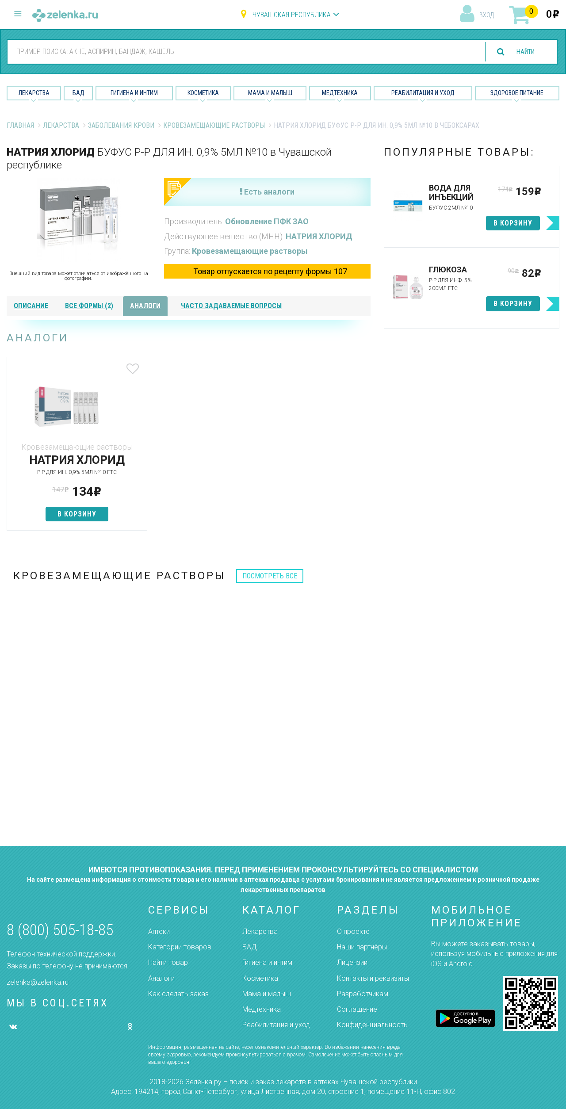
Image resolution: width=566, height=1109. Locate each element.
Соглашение (357, 1009)
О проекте (353, 931)
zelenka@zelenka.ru (38, 982)
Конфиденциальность (372, 1025)
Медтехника (340, 92)
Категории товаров (179, 947)
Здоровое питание (516, 92)
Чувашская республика (291, 15)
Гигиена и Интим (134, 92)
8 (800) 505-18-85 (60, 930)
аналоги (145, 306)
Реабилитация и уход (423, 92)
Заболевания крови (121, 125)
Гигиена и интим (267, 962)
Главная (20, 125)
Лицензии (352, 962)
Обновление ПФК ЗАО (267, 221)
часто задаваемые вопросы (231, 306)
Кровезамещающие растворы (214, 125)
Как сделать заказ (178, 994)
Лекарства (34, 92)
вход (486, 15)
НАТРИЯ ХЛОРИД (319, 236)
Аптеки (159, 931)
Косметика (203, 92)
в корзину (66, 514)
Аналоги (161, 978)
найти (522, 52)
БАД (78, 92)
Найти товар (168, 962)
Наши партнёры (362, 947)
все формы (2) (89, 306)
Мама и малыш (270, 92)
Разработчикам (362, 994)
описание (31, 306)
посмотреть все (269, 576)
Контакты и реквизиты (373, 978)
